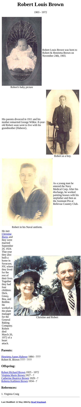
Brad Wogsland (38, 402)
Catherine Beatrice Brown (15, 378)
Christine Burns (7, 235)
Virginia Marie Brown (13, 375)
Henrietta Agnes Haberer (14, 356)
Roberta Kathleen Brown (14, 381)
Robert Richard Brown (13, 372)
